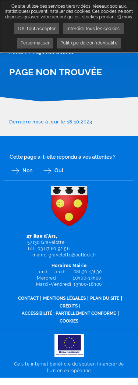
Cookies (69, 321)
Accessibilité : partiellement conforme (69, 313)
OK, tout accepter (37, 28)
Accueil (17, 52)
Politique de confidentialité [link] (88, 43)
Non (27, 170)
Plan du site (104, 298)
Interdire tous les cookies (93, 28)
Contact (28, 298)
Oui (58, 170)
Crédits (69, 306)
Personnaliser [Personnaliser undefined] (35, 43)
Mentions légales (64, 298)
